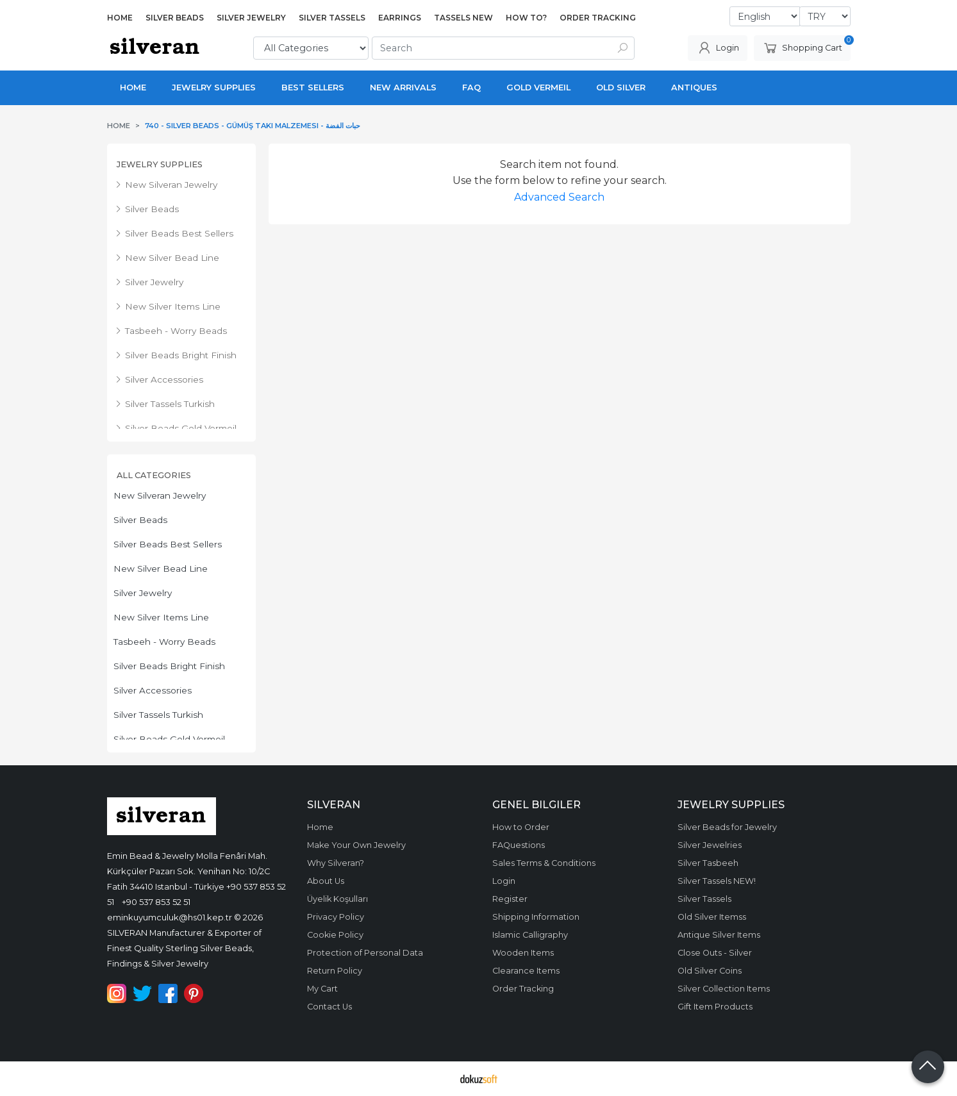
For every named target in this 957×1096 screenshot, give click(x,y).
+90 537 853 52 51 (156, 902)
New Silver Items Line (161, 617)
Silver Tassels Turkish (158, 715)
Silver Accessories (152, 690)
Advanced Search (559, 197)
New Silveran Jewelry (159, 495)
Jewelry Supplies (160, 164)
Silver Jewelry (142, 593)
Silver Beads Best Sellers (167, 544)
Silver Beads (140, 520)
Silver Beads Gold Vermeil (169, 739)
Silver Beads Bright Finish (169, 666)
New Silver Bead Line (160, 568)
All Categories (154, 475)
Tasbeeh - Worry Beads (164, 641)
